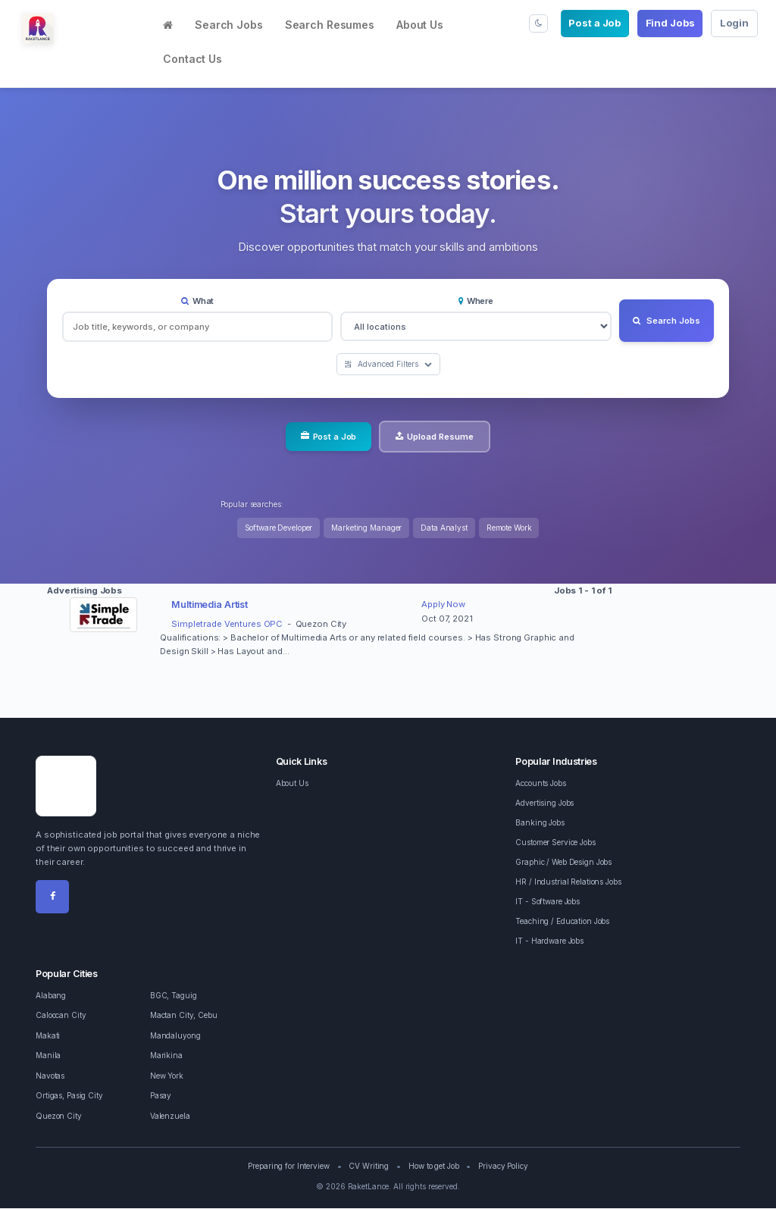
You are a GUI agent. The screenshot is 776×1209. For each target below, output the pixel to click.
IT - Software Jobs (547, 902)
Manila (48, 1055)
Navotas (50, 1076)
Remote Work (509, 528)
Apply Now (443, 605)
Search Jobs (229, 24)
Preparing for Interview (288, 1166)
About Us (419, 24)
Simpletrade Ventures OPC (227, 624)
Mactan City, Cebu (183, 1015)
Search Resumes (329, 24)
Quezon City (59, 1116)
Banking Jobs (540, 823)
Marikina (166, 1055)
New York (166, 1076)
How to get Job (433, 1166)
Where (473, 301)
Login (734, 23)
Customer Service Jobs (555, 842)
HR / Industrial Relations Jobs (568, 882)
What (196, 301)
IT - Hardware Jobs (549, 941)
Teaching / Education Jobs (562, 921)
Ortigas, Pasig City (69, 1096)
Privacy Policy (502, 1166)
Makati (48, 1036)
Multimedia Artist (209, 605)
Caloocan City (61, 1015)
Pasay (160, 1096)
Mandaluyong (175, 1036)
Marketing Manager (366, 528)
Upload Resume (435, 436)
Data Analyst (444, 528)
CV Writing (369, 1166)
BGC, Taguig (173, 996)
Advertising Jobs (544, 803)
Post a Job (594, 23)
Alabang (51, 996)
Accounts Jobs (540, 783)
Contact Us (192, 58)
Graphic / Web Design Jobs (563, 862)
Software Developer (279, 528)
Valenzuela (170, 1116)
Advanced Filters (388, 364)
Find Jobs (670, 23)
